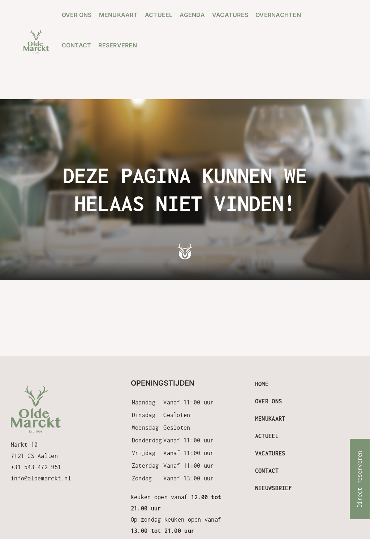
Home (261, 384)
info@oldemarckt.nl (41, 478)
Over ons (268, 401)
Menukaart (270, 418)
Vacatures (270, 453)
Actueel (267, 436)
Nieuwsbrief (273, 488)
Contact (267, 470)
